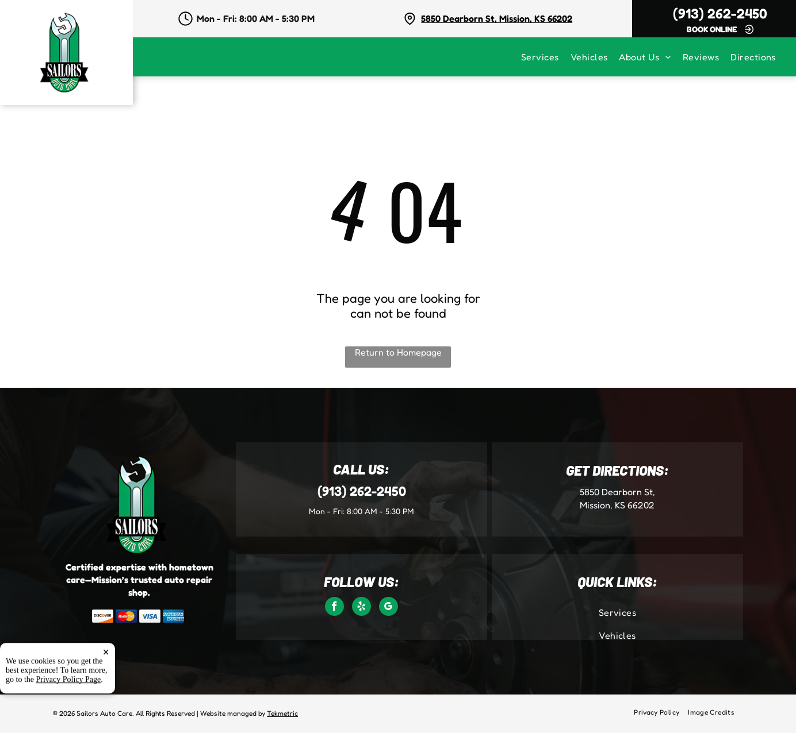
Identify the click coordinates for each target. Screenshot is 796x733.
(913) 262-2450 (720, 13)
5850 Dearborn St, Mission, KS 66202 (496, 18)
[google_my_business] (388, 608)
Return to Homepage (398, 352)
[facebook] (334, 608)
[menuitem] (546, 56)
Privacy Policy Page (68, 712)
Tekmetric (282, 713)
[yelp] (361, 608)
